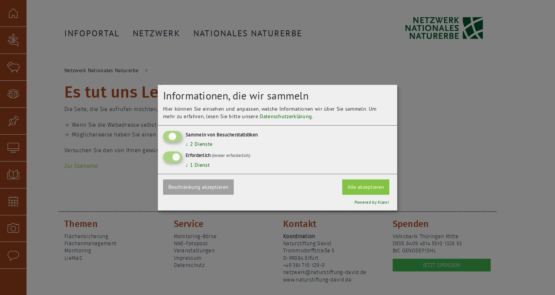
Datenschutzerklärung (286, 116)
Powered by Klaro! (372, 202)
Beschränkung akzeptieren (198, 187)
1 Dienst (197, 165)
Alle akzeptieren (365, 187)
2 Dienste (198, 144)
